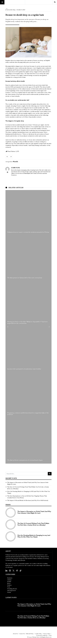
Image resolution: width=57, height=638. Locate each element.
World (9, 592)
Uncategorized (11, 590)
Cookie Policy (38, 633)
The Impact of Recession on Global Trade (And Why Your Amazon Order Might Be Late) (34, 512)
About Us (15, 633)
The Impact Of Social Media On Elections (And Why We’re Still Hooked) (27, 500)
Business (9, 578)
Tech (8, 587)
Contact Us (22, 633)
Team (50, 635)
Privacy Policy (46, 633)
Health (16, 161)
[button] (7, 327)
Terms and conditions (41, 635)
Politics (9, 585)
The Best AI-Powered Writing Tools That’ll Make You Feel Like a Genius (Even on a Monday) (33, 524)
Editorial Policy (29, 633)
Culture (9, 580)
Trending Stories (12, 589)
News (8, 583)
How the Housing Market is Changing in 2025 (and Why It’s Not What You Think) (33, 536)
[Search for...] (26, 473)
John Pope (12, 10)
